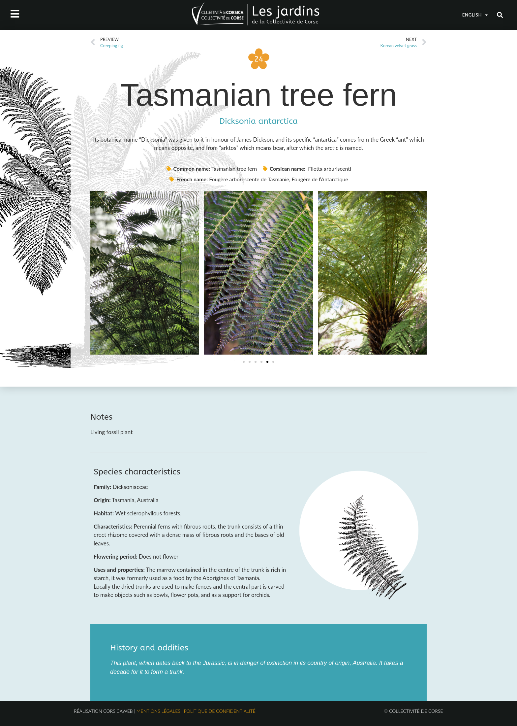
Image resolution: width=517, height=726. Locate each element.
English (475, 15)
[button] (500, 15)
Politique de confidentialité (220, 711)
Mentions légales (158, 711)
